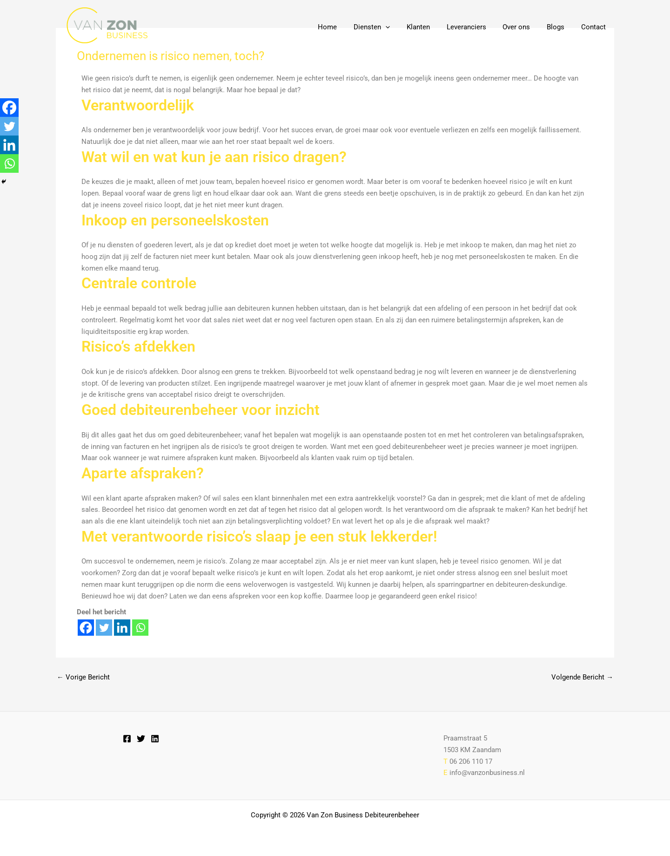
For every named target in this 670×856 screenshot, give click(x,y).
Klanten (430, 27)
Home (345, 27)
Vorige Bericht (83, 677)
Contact (595, 27)
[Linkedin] (122, 627)
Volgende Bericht (582, 677)
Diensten (386, 27)
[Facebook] (86, 627)
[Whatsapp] (140, 627)
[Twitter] (104, 627)
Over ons (523, 27)
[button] (400, 27)
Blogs (560, 27)
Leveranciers (476, 27)
